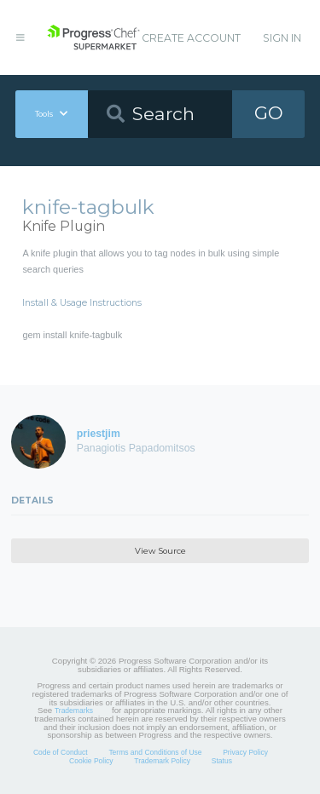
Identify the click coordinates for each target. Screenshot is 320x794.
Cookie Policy (91, 761)
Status (222, 761)
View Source (160, 550)
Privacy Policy (245, 752)
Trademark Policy (162, 761)
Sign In (282, 38)
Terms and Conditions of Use (154, 752)
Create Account (191, 38)
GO (268, 113)
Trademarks (74, 710)
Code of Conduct (60, 752)
